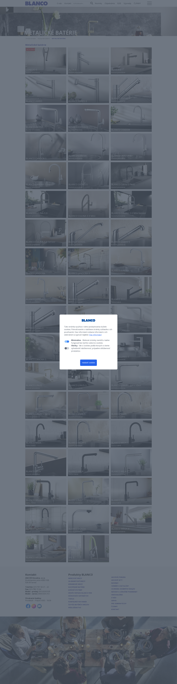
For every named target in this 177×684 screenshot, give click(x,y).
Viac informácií (95, 335)
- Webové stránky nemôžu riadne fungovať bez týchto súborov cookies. (90, 341)
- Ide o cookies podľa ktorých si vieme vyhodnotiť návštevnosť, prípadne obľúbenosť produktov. (90, 348)
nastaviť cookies (88, 363)
